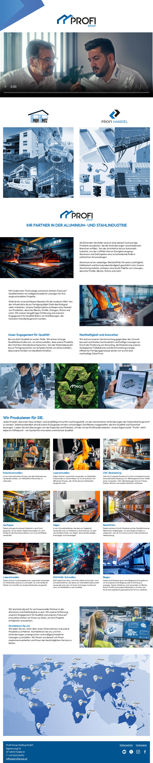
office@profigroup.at (16, 758)
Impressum (141, 745)
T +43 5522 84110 (15, 755)
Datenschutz (126, 745)
